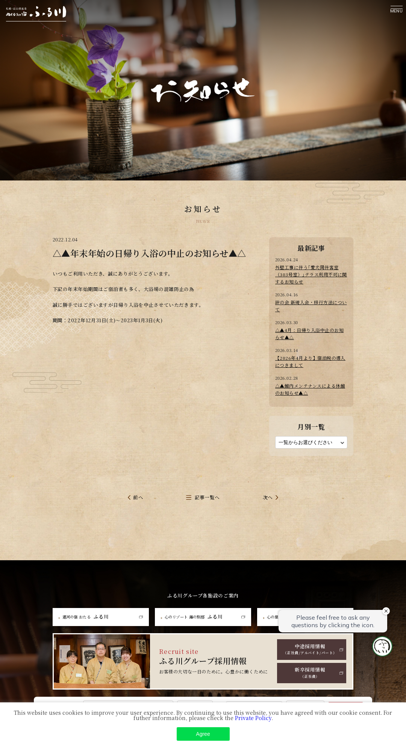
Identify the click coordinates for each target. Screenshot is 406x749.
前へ (138, 486)
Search (346, 709)
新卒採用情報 (310, 661)
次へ (268, 486)
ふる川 (88, 605)
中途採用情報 (310, 639)
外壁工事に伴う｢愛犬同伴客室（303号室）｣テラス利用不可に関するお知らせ (310, 273)
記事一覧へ (207, 486)
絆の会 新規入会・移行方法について (310, 300)
